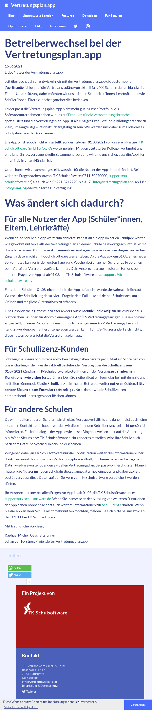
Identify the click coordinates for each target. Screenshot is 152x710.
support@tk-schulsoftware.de (28, 499)
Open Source (17, 26)
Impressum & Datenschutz (40, 685)
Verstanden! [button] (138, 704)
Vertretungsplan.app (29, 5)
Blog (11, 15)
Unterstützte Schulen (38, 15)
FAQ (38, 26)
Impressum (58, 26)
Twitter (31, 691)
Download (89, 15)
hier (39, 329)
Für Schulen (113, 15)
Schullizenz (110, 505)
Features (68, 15)
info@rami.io (15, 188)
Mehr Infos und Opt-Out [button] (21, 707)
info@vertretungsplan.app (113, 182)
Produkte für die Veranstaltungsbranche (99, 115)
